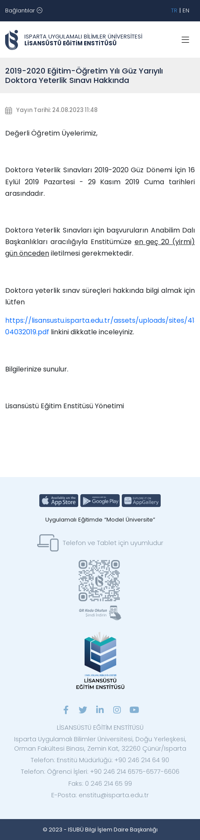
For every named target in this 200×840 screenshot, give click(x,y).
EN (185, 10)
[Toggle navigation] (23, 10)
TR (174, 10)
